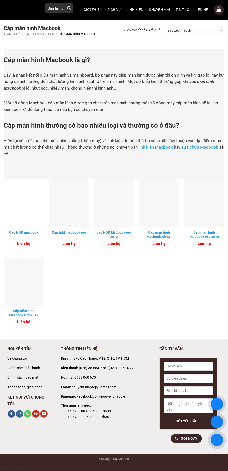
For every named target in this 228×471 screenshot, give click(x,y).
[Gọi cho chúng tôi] (27, 414)
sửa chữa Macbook (199, 147)
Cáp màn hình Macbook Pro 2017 (23, 313)
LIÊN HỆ (201, 10)
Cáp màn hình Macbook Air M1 (159, 234)
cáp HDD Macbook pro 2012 (114, 234)
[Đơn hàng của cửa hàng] (194, 30)
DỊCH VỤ (114, 10)
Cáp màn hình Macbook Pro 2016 (204, 234)
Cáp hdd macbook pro (69, 232)
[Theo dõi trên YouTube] (44, 414)
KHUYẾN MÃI (159, 10)
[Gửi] (69, 8)
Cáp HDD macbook (23, 232)
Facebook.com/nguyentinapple (101, 396)
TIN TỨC (182, 10)
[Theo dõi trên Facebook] (11, 414)
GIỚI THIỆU (93, 10)
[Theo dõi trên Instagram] (19, 414)
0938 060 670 (85, 377)
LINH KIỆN (135, 10)
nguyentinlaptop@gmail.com (94, 387)
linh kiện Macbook (156, 147)
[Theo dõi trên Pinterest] (36, 414)
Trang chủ (12, 34)
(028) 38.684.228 (92, 368)
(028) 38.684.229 (122, 368)
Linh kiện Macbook (39, 34)
